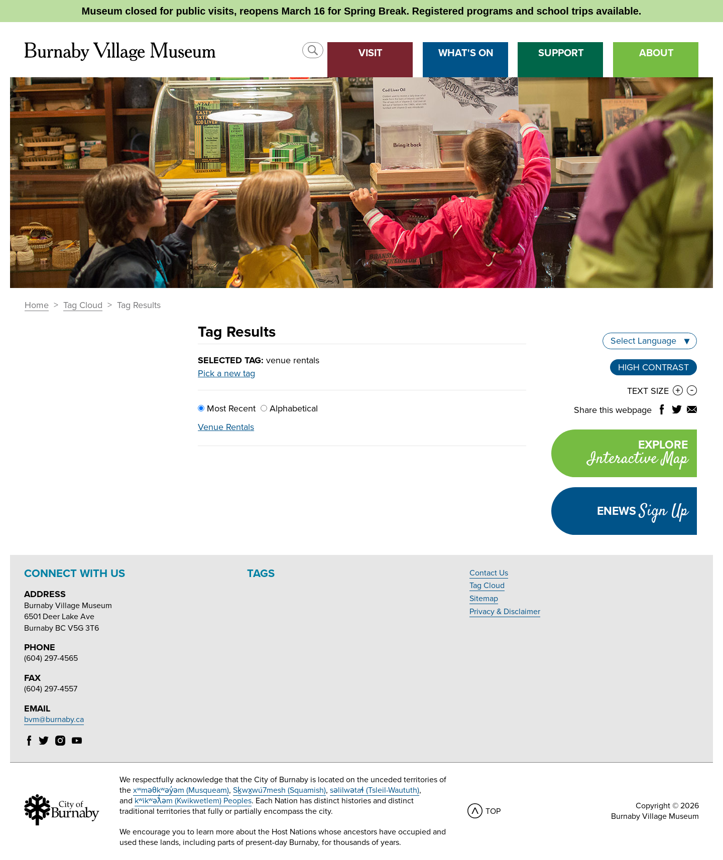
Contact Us (488, 573)
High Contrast (653, 367)
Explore (619, 454)
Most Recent (227, 408)
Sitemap (483, 599)
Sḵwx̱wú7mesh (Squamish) (279, 790)
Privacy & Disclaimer (504, 612)
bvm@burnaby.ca (54, 719)
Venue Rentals (226, 427)
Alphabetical (289, 408)
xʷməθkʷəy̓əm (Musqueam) (181, 790)
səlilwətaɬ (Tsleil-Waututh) (374, 790)
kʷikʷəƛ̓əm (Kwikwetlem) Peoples (193, 801)
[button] (312, 50)
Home (37, 306)
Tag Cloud (82, 306)
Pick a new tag (226, 373)
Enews (642, 511)
